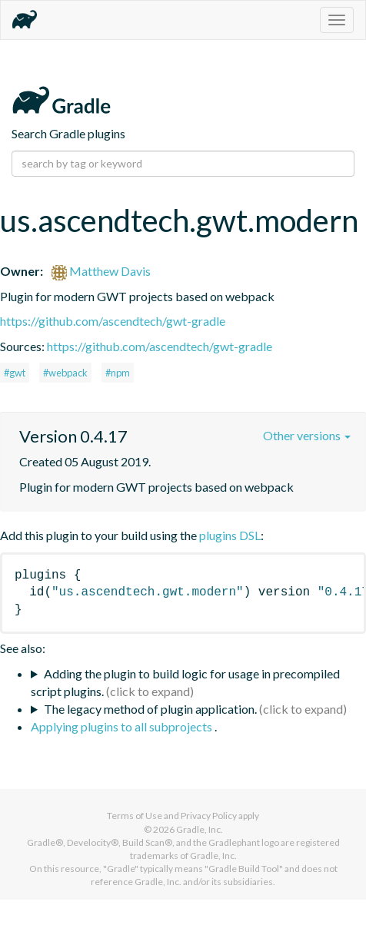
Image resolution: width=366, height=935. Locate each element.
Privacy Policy (209, 815)
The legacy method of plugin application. (150, 708)
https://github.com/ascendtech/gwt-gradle (112, 320)
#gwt (14, 372)
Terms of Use (134, 815)
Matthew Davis (101, 271)
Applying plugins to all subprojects (123, 726)
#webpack (65, 372)
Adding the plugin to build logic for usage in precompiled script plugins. (185, 682)
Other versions (307, 435)
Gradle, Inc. (199, 829)
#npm (117, 372)
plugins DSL (230, 535)
